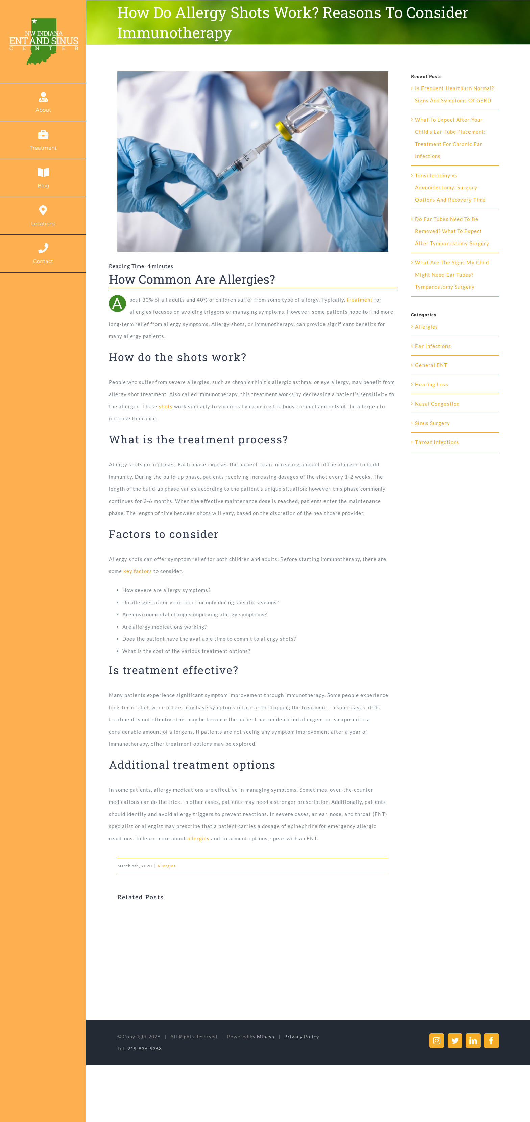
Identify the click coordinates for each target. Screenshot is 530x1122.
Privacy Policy (301, 1036)
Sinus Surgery (432, 423)
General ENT (431, 365)
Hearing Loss (431, 384)
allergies (198, 838)
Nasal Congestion (437, 404)
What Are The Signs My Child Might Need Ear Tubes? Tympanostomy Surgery (452, 274)
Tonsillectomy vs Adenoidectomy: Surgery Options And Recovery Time (450, 187)
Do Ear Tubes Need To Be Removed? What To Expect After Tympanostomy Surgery (452, 231)
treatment (360, 300)
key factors (137, 571)
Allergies (166, 865)
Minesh (265, 1036)
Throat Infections (437, 442)
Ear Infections (433, 346)
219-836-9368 (144, 1048)
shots (166, 406)
